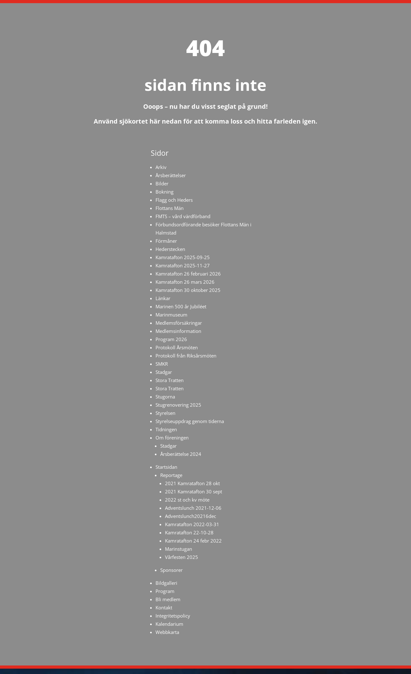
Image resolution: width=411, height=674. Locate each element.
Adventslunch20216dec (190, 516)
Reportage (171, 475)
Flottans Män (170, 208)
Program (165, 591)
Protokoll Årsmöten (177, 347)
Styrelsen (165, 413)
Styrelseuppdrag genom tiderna (190, 421)
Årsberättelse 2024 (180, 454)
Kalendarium (169, 624)
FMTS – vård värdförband (183, 216)
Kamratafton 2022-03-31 (192, 524)
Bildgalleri (166, 583)
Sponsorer (171, 570)
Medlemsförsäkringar (179, 323)
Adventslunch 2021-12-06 (193, 508)
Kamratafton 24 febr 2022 (193, 540)
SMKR (162, 364)
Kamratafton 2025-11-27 (183, 265)
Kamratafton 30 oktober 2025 (188, 290)
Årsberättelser (171, 175)
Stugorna (165, 396)
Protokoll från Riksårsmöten (186, 355)
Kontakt (164, 607)
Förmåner (166, 241)
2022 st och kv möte (187, 500)
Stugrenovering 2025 (178, 405)
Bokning (164, 192)
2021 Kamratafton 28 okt (192, 483)
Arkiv (161, 167)
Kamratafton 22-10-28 (189, 532)
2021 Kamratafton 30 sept (193, 491)
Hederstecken (170, 249)
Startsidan (166, 467)
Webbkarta (167, 632)
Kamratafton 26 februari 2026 (188, 273)
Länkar (163, 298)
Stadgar (164, 372)
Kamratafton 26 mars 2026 (185, 282)
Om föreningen (172, 437)
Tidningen (166, 429)
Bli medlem (168, 599)
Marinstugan (178, 549)
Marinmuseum (171, 314)
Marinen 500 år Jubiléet (181, 306)
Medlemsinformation (178, 331)
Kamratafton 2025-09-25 (183, 257)
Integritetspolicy (173, 616)
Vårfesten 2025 (181, 557)
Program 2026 (171, 339)
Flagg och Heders (174, 200)
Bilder (162, 183)
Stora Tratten (170, 380)
